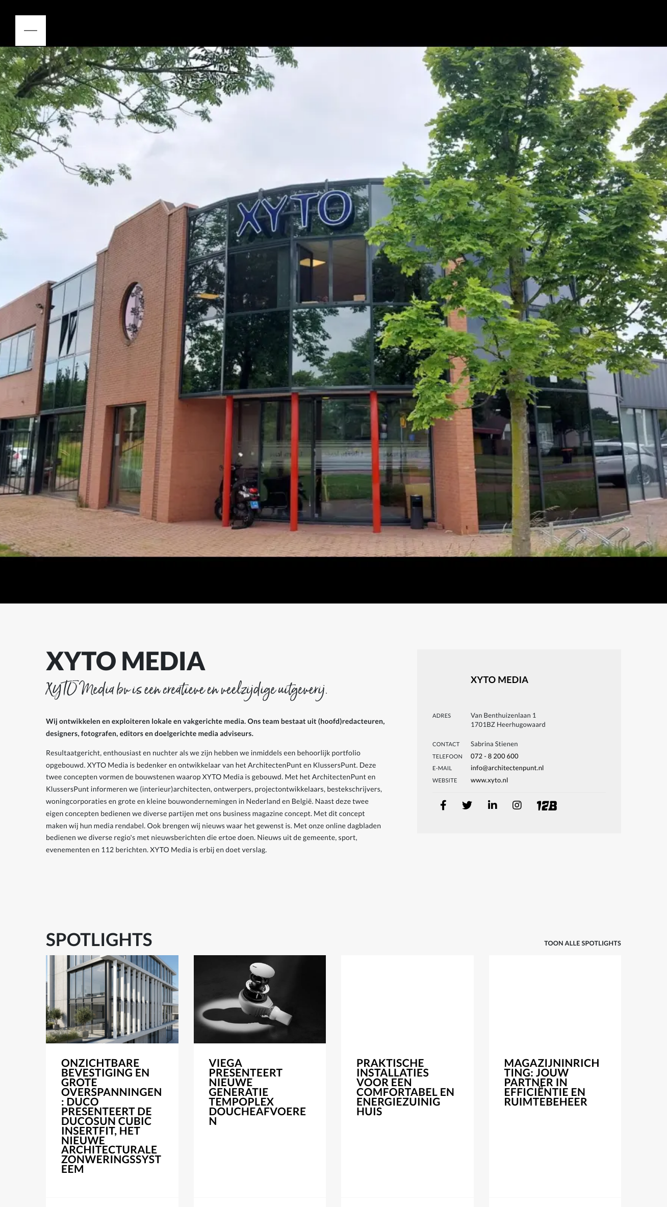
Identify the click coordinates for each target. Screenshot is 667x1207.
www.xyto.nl (489, 780)
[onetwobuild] (537, 800)
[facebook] (443, 805)
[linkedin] (492, 805)
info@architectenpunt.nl (507, 768)
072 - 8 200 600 (495, 756)
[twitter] (467, 805)
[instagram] (517, 805)
